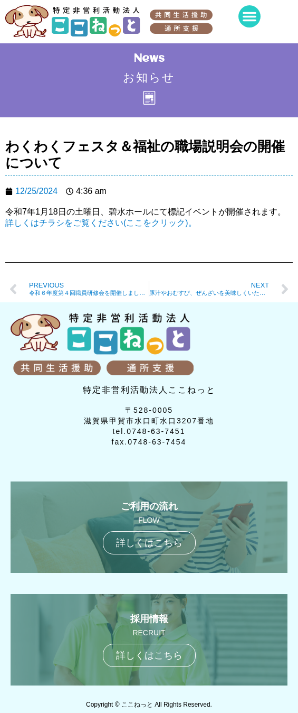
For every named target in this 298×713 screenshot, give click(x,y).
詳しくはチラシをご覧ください (64, 222)
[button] (249, 16)
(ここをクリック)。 (160, 222)
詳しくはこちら (149, 543)
